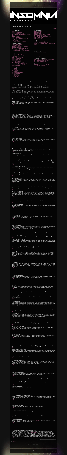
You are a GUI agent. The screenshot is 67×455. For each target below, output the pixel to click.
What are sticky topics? (15, 74)
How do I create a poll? (15, 56)
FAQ (52, 28)
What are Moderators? (37, 32)
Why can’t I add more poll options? (17, 57)
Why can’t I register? (15, 40)
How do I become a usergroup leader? (40, 35)
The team (37, 441)
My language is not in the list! (16, 47)
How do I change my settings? (17, 44)
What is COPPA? (14, 39)
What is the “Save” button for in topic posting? (19, 63)
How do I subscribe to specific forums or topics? (42, 60)
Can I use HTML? (14, 69)
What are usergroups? (37, 33)
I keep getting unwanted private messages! (41, 42)
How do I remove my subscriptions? (40, 61)
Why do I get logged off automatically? (18, 33)
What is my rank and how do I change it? (18, 49)
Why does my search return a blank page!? (41, 54)
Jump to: (38, 439)
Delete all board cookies (43, 441)
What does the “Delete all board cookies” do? (19, 41)
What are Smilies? (15, 70)
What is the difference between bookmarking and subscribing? (44, 59)
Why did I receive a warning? (16, 61)
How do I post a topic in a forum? (17, 53)
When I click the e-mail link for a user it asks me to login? (21, 50)
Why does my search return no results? (40, 53)
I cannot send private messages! (39, 41)
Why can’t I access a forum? (16, 59)
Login (55, 28)
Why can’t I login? (15, 31)
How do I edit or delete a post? (17, 54)
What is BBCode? (14, 68)
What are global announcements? (17, 72)
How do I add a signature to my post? (18, 55)
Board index (14, 441)
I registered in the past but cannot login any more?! (20, 38)
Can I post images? (15, 71)
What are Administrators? (38, 31)
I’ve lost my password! (15, 36)
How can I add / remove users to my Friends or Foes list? (43, 48)
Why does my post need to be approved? (18, 64)
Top (13, 88)
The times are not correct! (16, 45)
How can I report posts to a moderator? (18, 62)
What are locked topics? (16, 75)
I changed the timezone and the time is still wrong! (20, 46)
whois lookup (33, 432)
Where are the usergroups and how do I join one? (42, 34)
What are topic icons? (15, 76)
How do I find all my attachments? (39, 65)
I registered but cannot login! (16, 37)
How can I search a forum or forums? (40, 52)
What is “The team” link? (38, 38)
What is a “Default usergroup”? (39, 37)
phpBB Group (37, 420)
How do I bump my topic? (16, 65)
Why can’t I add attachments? (16, 60)
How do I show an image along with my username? (20, 48)
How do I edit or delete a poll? (16, 58)
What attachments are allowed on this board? (41, 64)
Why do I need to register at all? (17, 32)
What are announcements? (16, 73)
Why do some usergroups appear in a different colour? (43, 36)
